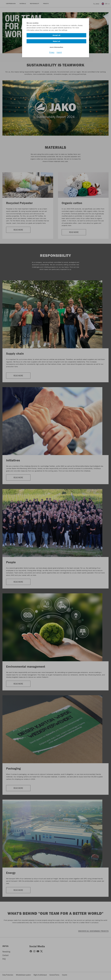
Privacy (51, 52)
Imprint (59, 52)
